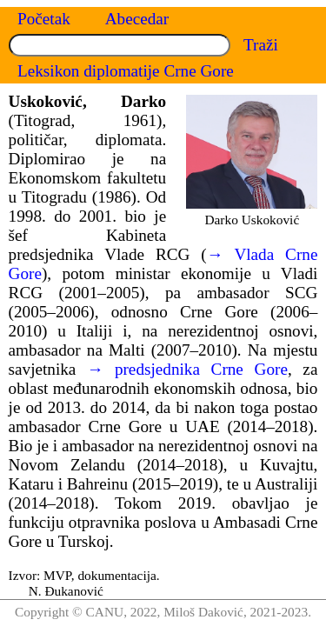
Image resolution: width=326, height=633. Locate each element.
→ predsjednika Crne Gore (187, 369)
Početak (43, 19)
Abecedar (137, 19)
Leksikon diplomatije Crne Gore (125, 71)
